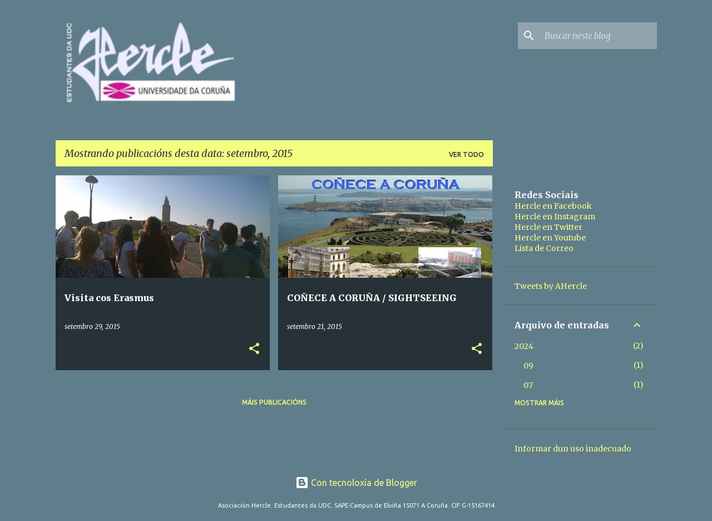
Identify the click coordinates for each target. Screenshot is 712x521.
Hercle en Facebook (553, 206)
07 (528, 385)
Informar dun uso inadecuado (573, 449)
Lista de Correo (544, 248)
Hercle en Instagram (555, 217)
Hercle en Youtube (550, 238)
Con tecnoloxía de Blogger (356, 483)
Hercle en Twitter (548, 227)
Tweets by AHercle (551, 286)
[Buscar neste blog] (598, 35)
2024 (524, 346)
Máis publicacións (274, 402)
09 (528, 366)
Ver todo (466, 154)
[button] (254, 349)
